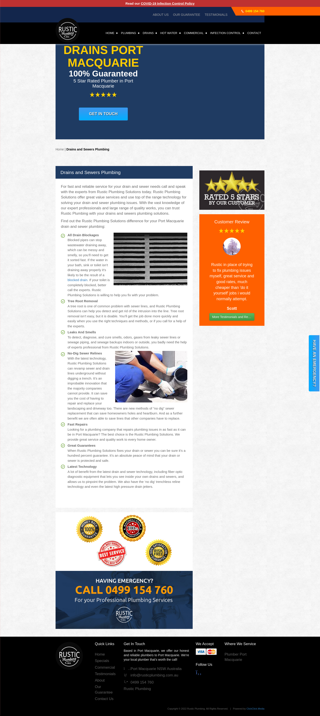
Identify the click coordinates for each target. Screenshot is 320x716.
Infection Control (225, 33)
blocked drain (77, 280)
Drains (148, 33)
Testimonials (216, 14)
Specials (102, 661)
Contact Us (104, 699)
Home (110, 33)
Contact (254, 33)
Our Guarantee (186, 14)
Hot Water (168, 33)
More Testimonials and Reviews (233, 317)
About (100, 680)
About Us (160, 14)
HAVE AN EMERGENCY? (314, 363)
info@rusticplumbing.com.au (151, 675)
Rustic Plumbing (137, 689)
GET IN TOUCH (103, 114)
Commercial (194, 33)
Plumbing (128, 33)
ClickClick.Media (255, 708)
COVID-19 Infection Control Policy (168, 3)
